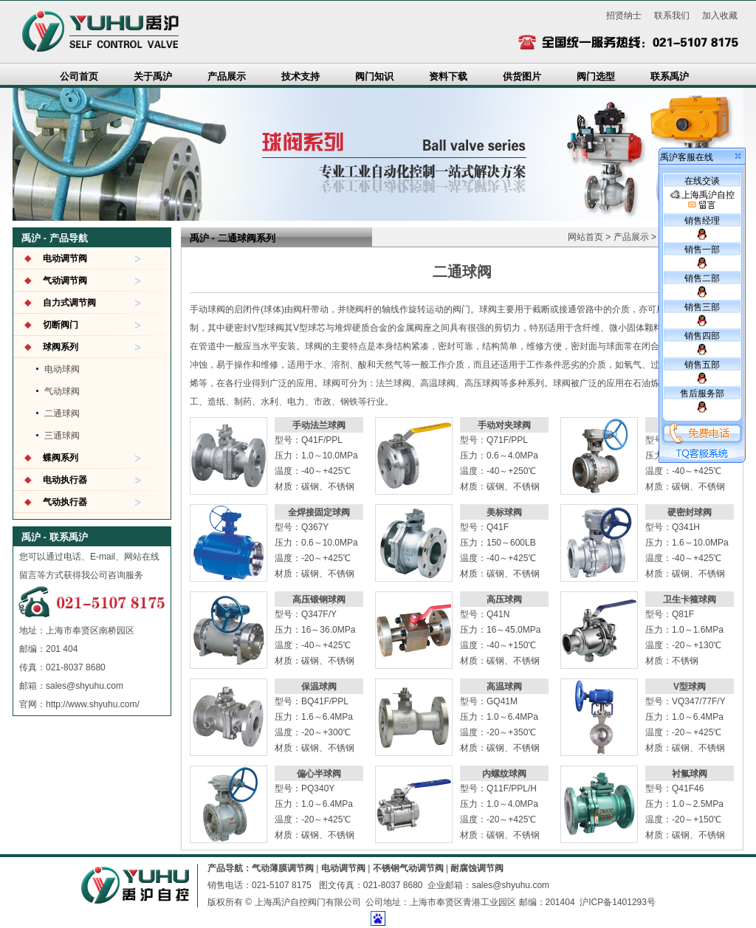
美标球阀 (504, 512)
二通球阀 (62, 413)
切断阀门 (60, 325)
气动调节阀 (65, 280)
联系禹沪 (669, 76)
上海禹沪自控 (702, 200)
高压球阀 (504, 599)
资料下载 (448, 76)
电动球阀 (62, 369)
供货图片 (522, 76)
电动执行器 (65, 480)
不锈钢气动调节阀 (408, 868)
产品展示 (226, 76)
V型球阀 (689, 686)
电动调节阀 (65, 258)
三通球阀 (62, 435)
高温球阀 (504, 686)
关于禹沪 (153, 76)
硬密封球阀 (689, 512)
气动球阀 (62, 391)
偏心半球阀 (319, 774)
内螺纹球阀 (504, 774)
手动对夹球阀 (504, 425)
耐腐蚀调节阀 (477, 868)
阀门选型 (596, 76)
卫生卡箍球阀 (689, 599)
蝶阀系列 (60, 458)
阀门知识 (374, 76)
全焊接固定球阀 (319, 512)
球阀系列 (60, 347)
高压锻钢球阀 (319, 599)
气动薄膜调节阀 (283, 868)
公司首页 (79, 76)
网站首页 (585, 237)
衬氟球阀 (689, 774)
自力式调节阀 (69, 303)
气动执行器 (65, 502)
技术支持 (300, 76)
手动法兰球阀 (319, 425)
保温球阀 (319, 686)
